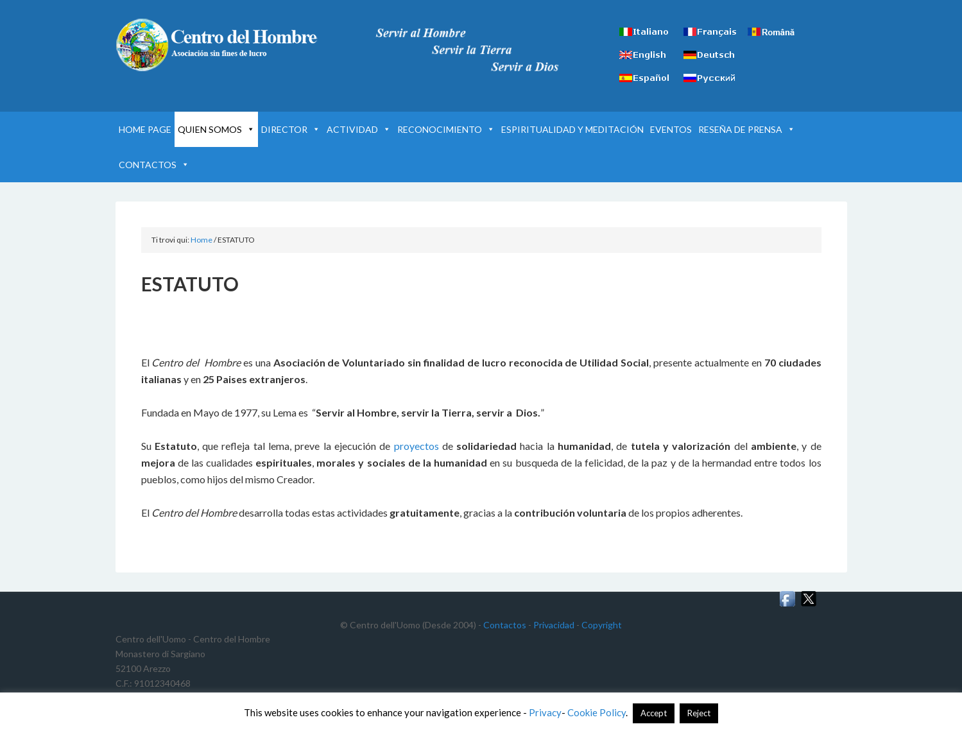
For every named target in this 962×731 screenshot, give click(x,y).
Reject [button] (698, 713)
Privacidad (553, 624)
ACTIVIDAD (359, 129)
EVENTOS (671, 129)
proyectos (416, 446)
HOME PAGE (145, 129)
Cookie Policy (596, 712)
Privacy (545, 712)
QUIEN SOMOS (216, 129)
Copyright (601, 624)
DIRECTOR (290, 129)
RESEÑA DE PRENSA (746, 129)
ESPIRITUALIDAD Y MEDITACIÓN (572, 129)
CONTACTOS (154, 164)
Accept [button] (653, 713)
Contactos (504, 624)
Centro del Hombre (225, 45)
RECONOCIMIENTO (446, 129)
